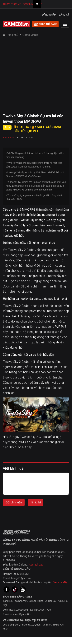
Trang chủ (10, 34)
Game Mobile (30, 34)
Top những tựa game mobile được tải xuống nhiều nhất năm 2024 (34, 197)
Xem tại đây (36, 564)
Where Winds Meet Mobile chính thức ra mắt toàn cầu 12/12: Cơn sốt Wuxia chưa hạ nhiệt (34, 164)
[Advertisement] (36, 76)
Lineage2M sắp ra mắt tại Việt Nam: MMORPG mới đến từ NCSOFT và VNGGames (35, 174)
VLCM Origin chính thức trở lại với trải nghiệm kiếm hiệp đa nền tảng (35, 155)
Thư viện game (12, 4)
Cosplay (28, 4)
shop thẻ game (45, 24)
